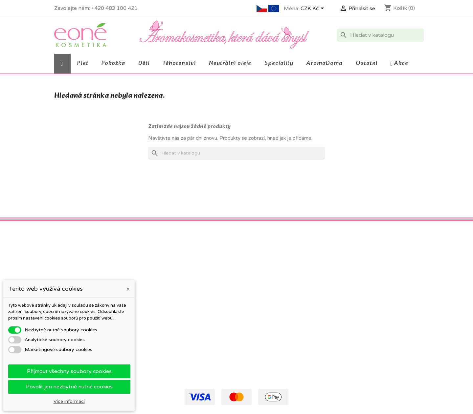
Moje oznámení (258, 332)
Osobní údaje (255, 281)
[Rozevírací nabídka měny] (313, 9)
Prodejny (158, 372)
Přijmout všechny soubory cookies (69, 371)
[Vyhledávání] (380, 35)
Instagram (90, 241)
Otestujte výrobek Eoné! (174, 346)
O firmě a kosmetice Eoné (176, 305)
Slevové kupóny (258, 315)
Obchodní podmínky (170, 281)
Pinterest (75, 241)
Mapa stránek (163, 363)
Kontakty (158, 322)
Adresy (249, 307)
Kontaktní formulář (168, 355)
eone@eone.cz (381, 314)
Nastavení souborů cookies (271, 324)
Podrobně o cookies (170, 314)
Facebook (61, 241)
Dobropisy (252, 298)
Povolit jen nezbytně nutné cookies (69, 386)
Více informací (69, 401)
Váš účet (253, 269)
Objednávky (254, 290)
